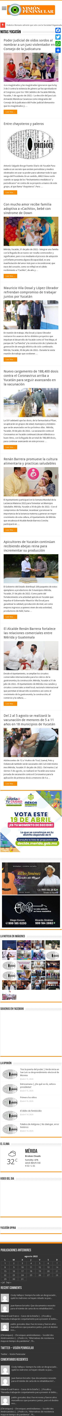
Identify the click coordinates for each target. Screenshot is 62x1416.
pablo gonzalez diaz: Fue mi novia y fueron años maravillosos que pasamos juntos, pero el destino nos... (34, 1327)
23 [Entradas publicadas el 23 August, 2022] (14, 1275)
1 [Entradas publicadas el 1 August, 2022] (5, 1263)
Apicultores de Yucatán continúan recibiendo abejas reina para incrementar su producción (29, 546)
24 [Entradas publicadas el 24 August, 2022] (22, 1275)
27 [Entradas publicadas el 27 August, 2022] (48, 1275)
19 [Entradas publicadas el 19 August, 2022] (40, 1271)
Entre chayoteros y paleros (24, 124)
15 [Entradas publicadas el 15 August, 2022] (5, 1271)
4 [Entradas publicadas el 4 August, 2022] (31, 1263)
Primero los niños (28, 1097)
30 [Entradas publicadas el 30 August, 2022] (14, 1279)
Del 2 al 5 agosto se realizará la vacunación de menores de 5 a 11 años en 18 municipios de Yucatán (29, 720)
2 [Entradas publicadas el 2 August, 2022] (13, 1263)
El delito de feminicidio (31, 1111)
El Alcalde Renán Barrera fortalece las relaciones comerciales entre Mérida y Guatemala (30, 633)
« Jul (3, 1282)
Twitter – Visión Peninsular (17, 1348)
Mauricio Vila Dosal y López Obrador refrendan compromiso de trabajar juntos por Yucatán (31, 292)
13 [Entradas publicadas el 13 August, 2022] (48, 1267)
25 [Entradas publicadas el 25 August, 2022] (31, 1275)
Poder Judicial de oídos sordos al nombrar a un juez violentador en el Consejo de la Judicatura (31, 44)
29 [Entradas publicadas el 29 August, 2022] (5, 1279)
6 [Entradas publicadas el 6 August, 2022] (48, 1263)
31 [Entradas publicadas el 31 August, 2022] (22, 1279)
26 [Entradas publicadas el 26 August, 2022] (40, 1275)
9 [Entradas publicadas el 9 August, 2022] (13, 1267)
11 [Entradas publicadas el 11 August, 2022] (31, 1267)
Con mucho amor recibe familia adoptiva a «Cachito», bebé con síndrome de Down (27, 208)
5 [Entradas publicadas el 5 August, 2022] (39, 1263)
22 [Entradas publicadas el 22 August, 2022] (5, 1275)
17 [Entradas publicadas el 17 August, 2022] (22, 1271)
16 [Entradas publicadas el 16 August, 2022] (14, 1271)
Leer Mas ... (10, 112)
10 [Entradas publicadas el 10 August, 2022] (22, 1267)
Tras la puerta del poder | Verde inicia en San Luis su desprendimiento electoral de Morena (39, 1072)
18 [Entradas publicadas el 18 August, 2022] (31, 1271)
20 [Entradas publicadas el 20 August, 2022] (48, 1271)
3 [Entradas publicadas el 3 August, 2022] (22, 1263)
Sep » (8, 1282)
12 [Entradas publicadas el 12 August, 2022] (40, 1267)
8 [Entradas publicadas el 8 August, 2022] (5, 1267)
